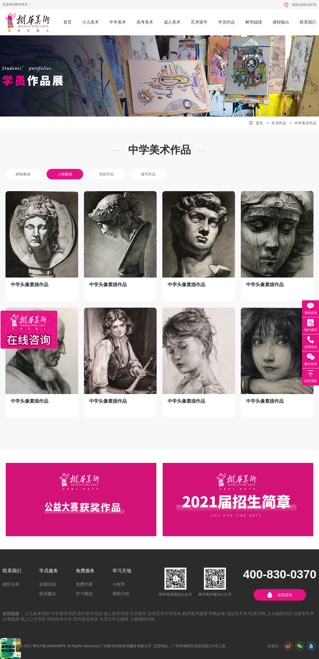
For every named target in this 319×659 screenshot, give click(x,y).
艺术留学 (199, 22)
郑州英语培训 (85, 619)
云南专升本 (303, 613)
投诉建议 (47, 593)
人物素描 (65, 174)
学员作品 (226, 22)
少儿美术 (90, 22)
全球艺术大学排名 (164, 613)
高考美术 (144, 22)
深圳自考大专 (59, 619)
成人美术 (172, 22)
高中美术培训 (89, 613)
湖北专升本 (236, 613)
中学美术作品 (305, 123)
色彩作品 (106, 174)
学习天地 (121, 570)
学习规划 (84, 593)
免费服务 (85, 570)
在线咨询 (284, 595)
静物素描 (23, 174)
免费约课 (84, 584)
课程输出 (280, 22)
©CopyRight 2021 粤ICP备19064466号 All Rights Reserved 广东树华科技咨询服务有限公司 (77, 646)
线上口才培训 (32, 619)
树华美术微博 (194, 613)
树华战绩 (253, 22)
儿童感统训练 (142, 619)
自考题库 (11, 619)
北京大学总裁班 (114, 619)
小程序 (118, 584)
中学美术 (117, 22)
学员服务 (48, 570)
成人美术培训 (116, 613)
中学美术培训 (63, 613)
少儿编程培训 (279, 613)
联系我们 (308, 22)
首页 (67, 22)
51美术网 (257, 613)
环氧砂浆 (217, 613)
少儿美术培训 (37, 613)
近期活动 (47, 584)
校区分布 (11, 584)
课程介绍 (120, 593)
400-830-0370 (304, 4)
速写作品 (148, 174)
